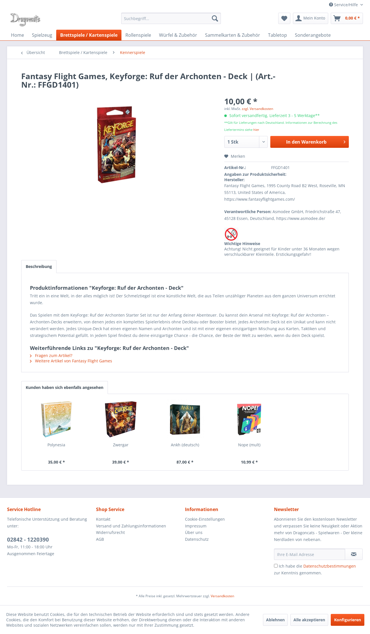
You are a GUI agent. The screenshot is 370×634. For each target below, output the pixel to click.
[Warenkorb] (347, 18)
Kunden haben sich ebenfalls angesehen (64, 387)
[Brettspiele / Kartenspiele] (88, 35)
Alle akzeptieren (309, 619)
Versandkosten (222, 596)
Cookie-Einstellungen (205, 519)
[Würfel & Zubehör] (178, 35)
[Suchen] (215, 18)
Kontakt (103, 519)
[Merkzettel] (284, 18)
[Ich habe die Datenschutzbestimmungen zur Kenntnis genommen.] (276, 566)
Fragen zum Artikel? (51, 355)
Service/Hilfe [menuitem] (344, 4)
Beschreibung (39, 266)
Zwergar (121, 444)
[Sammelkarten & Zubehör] (232, 35)
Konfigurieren (347, 619)
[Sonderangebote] (313, 35)
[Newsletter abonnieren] (354, 554)
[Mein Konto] (310, 18)
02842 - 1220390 (28, 539)
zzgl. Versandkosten (257, 108)
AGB (100, 539)
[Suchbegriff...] (171, 18)
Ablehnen (275, 619)
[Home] (17, 35)
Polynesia (56, 444)
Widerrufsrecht (110, 532)
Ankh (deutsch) (185, 444)
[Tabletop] (277, 35)
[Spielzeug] (42, 35)
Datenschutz (197, 539)
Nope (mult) (249, 444)
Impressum (195, 526)
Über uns (194, 532)
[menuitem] (171, 18)
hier (256, 129)
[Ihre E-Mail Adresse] (309, 554)
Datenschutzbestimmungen (329, 566)
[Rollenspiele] (138, 35)
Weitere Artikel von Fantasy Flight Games (71, 360)
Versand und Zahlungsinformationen (131, 526)
